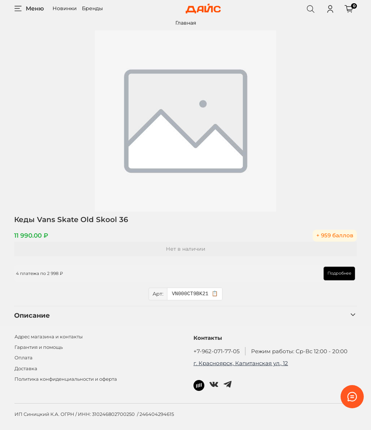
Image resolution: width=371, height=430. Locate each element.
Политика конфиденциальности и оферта (65, 379)
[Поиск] (310, 8)
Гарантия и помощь (38, 347)
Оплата (23, 357)
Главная (185, 23)
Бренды (92, 8)
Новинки (65, 8)
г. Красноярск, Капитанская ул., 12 (240, 363)
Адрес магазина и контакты (48, 336)
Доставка (25, 368)
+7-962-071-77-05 (216, 351)
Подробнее (339, 273)
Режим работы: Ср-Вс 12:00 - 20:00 (299, 351)
